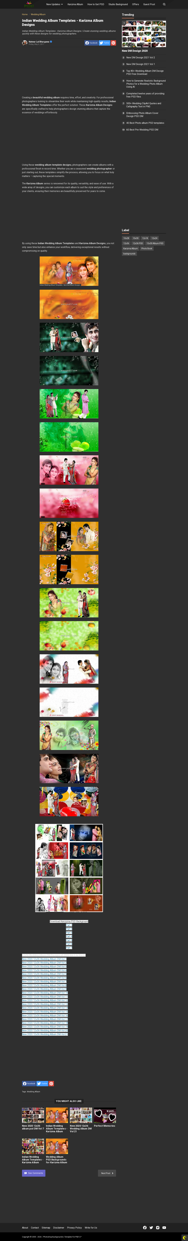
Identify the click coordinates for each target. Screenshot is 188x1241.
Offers (135, 4)
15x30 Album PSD (155, 243)
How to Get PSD (95, 4)
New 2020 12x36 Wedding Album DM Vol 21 (45, 1034)
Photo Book (146, 248)
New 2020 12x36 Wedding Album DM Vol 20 (45, 1030)
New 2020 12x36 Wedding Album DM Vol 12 (45, 1000)
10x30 (136, 238)
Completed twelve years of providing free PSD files (145, 95)
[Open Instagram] (158, 1227)
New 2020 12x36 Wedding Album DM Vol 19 (45, 1026)
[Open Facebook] (145, 1227)
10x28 (126, 238)
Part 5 (69, 940)
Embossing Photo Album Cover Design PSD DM (142, 115)
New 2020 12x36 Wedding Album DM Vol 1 (44, 959)
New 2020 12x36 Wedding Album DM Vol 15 (45, 1011)
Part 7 (69, 947)
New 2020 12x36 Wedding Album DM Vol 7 (44, 981)
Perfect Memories (104, 1125)
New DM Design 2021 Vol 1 (140, 64)
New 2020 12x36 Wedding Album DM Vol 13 (45, 1004)
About (25, 1227)
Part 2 (69, 929)
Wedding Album (33, 1092)
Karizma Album (75, 4)
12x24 (154, 238)
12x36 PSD (138, 243)
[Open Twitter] (151, 1227)
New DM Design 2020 (135, 50)
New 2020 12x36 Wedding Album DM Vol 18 (45, 1023)
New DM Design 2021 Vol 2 (140, 57)
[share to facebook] (91, 43)
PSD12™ (78, 1237)
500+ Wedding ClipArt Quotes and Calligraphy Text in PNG (143, 105)
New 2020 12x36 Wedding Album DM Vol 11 (45, 996)
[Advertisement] (69, 71)
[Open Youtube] (164, 1227)
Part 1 (69, 925)
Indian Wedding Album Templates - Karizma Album (32, 1159)
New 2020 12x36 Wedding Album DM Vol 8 (44, 985)
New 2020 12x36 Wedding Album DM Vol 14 (45, 1007)
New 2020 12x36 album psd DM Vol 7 (33, 1127)
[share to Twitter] (104, 43)
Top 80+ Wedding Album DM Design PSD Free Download (145, 72)
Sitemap (46, 1227)
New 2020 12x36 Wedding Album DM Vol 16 (45, 1015)
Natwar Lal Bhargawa (40, 42)
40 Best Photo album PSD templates (145, 123)
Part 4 (69, 936)
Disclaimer (58, 1227)
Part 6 (69, 944)
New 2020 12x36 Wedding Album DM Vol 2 (44, 962)
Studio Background (118, 4)
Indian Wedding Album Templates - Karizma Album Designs (56, 1130)
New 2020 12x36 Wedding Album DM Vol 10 (45, 992)
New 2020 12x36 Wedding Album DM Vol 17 (45, 1019)
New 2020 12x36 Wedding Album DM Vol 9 (44, 989)
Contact (35, 1227)
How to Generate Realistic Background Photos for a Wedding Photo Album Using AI (146, 83)
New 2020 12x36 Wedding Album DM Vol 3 (44, 966)
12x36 (126, 243)
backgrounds (129, 253)
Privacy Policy (74, 1227)
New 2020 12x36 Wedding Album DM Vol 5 (44, 974)
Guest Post (149, 4)
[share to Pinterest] (113, 43)
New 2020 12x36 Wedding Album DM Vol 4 (44, 970)
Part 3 (69, 932)
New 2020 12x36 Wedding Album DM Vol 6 (44, 977)
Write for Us (91, 1227)
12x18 (145, 238)
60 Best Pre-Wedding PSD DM (142, 129)
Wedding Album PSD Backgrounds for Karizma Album (56, 1159)
